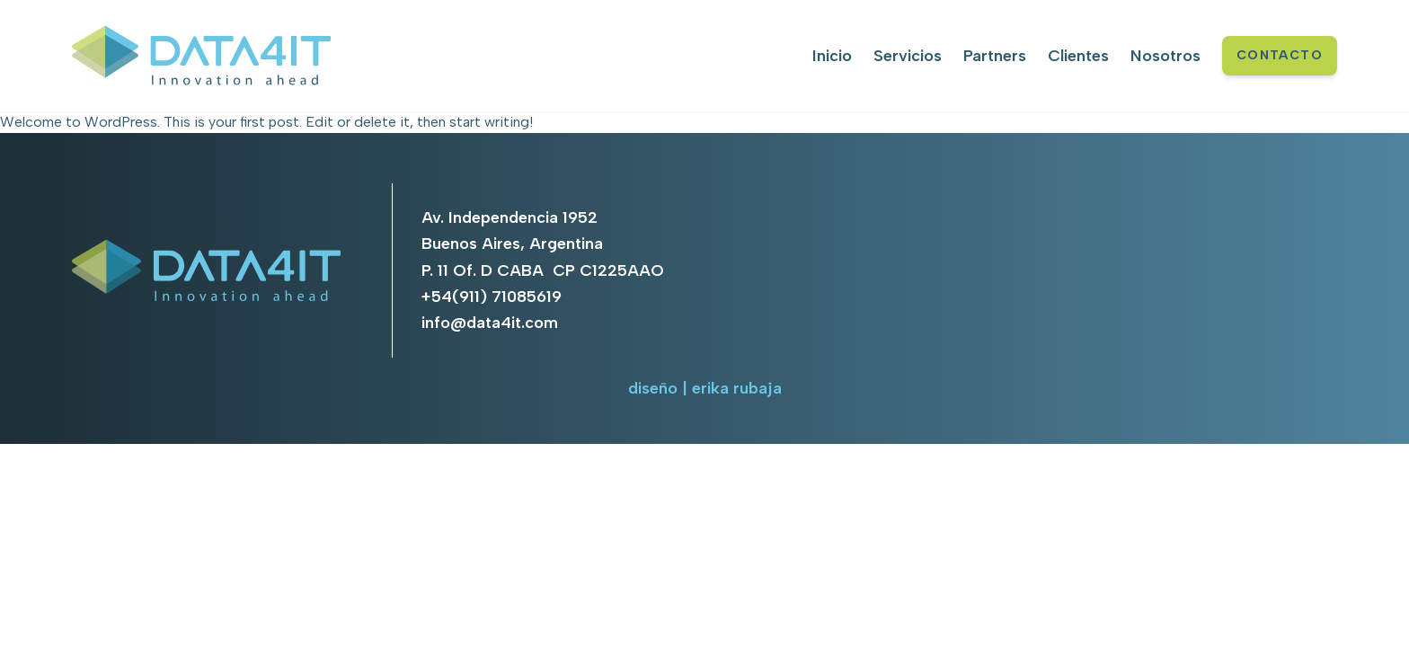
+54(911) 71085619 (491, 296)
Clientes (1078, 56)
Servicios (907, 56)
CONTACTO (1279, 55)
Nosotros (1165, 56)
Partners (994, 56)
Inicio (832, 56)
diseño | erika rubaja (705, 388)
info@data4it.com (489, 322)
